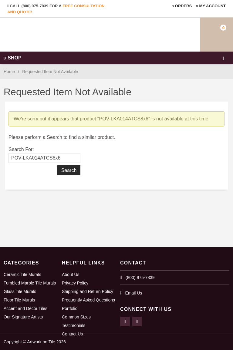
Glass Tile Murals (20, 291)
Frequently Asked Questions (88, 300)
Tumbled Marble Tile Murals (30, 283)
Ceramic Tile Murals (22, 274)
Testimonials (73, 325)
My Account (211, 6)
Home (9, 71)
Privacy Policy (75, 283)
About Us (70, 274)
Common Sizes (76, 317)
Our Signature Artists (23, 317)
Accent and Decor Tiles (25, 308)
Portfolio (69, 308)
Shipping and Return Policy (87, 291)
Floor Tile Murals (19, 300)
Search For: (21, 149)
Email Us (133, 293)
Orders (182, 6)
